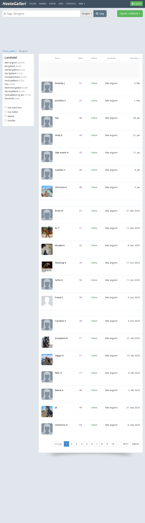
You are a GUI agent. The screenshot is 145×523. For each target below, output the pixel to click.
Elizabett (60, 245)
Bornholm (12, 98)
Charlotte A (61, 424)
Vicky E (58, 135)
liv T (57, 227)
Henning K (60, 262)
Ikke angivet (14, 62)
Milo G (58, 372)
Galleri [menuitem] (32, 3)
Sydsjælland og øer (17, 94)
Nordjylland (14, 73)
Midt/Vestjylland (16, 87)
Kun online (11, 111)
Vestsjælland (14, 80)
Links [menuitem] (60, 3)
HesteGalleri (14, 3)
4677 (125, 443)
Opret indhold (130, 13)
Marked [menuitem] (42, 3)
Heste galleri (9, 50)
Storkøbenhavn (15, 76)
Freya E (59, 297)
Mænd (9, 116)
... (118, 443)
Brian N (59, 210)
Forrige (58, 443)
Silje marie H (61, 152)
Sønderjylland (15, 69)
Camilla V (60, 169)
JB (56, 407)
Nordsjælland (15, 91)
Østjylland (13, 66)
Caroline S (60, 320)
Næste (135, 443)
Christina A (61, 187)
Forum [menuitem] (52, 3)
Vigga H (59, 355)
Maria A (59, 390)
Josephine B (61, 338)
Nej (57, 117)
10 (113, 443)
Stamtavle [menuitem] (71, 3)
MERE (82, 3)
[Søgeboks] (41, 13)
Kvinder (10, 120)
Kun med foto (13, 107)
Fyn (9, 84)
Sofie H (59, 279)
